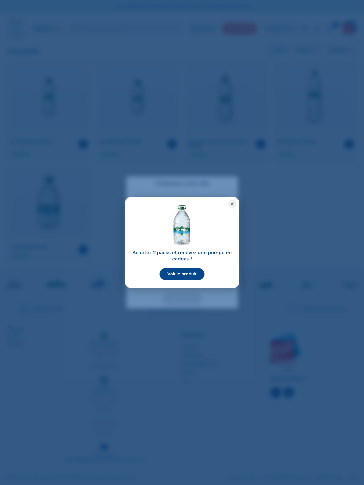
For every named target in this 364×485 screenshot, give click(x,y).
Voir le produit (182, 274)
